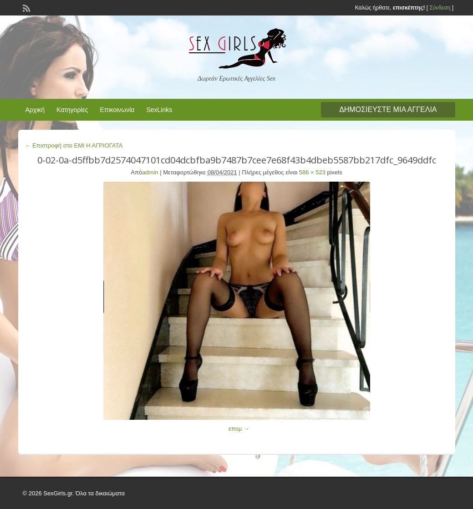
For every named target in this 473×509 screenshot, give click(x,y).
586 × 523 (312, 172)
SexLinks (159, 109)
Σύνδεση (439, 8)
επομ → (239, 428)
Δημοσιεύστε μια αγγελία (388, 109)
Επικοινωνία (117, 109)
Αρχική (35, 109)
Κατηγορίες (72, 109)
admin (150, 172)
